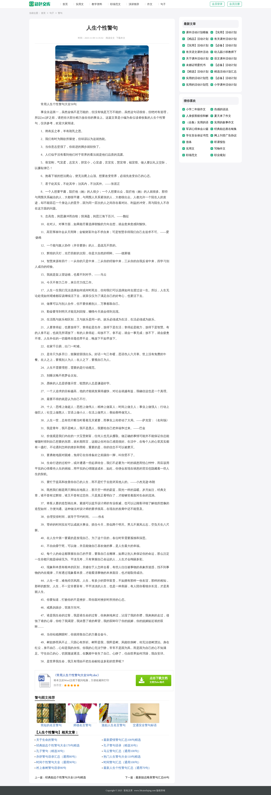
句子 (163, 4)
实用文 (80, 4)
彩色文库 (128, 790)
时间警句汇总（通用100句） (122, 762)
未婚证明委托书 (196, 65)
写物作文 (219, 148)
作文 (149, 4)
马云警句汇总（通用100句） (122, 751)
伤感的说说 (221, 109)
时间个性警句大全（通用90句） (57, 762)
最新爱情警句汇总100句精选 (122, 739)
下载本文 (120, 38)
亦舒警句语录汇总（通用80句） (57, 756)
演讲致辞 (134, 4)
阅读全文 (110, 38)
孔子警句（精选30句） (51, 751)
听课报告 (219, 142)
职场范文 (115, 4)
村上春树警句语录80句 (51, 767)
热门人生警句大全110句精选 (122, 756)
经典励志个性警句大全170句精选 (58, 745)
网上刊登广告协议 (225, 135)
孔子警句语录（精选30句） (121, 745)
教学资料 (97, 4)
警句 (60, 13)
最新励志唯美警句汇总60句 (152, 777)
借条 (189, 142)
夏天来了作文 (222, 115)
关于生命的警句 (46, 739)
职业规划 (219, 155)
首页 (65, 4)
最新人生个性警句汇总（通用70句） (127, 767)
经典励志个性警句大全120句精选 (65, 777)
